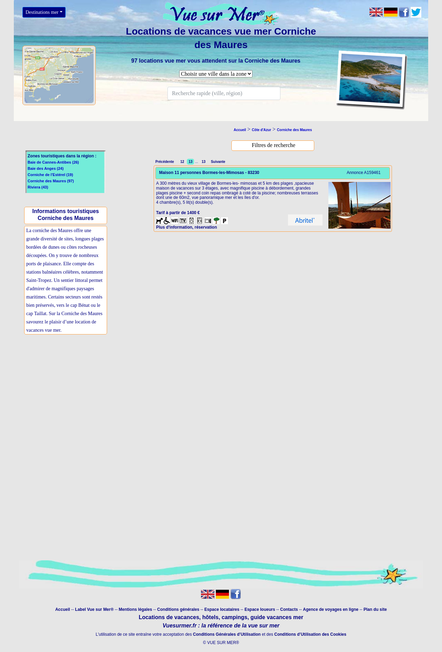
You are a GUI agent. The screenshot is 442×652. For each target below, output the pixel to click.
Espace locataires (221, 609)
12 (182, 162)
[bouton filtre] (273, 145)
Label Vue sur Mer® (94, 609)
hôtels (210, 617)
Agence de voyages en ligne (330, 609)
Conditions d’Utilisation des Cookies (310, 634)
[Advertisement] (67, 393)
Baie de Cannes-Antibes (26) (53, 162)
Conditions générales (178, 609)
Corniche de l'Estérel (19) (50, 175)
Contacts (289, 609)
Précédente (165, 162)
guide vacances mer (276, 617)
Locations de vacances (169, 617)
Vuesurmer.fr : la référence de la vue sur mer (221, 625)
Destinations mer (42, 12)
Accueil (62, 609)
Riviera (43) (38, 187)
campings (235, 617)
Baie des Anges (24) (46, 168)
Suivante (217, 162)
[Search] (223, 93)
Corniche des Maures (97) (51, 181)
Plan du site (375, 609)
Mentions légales (135, 609)
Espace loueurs (259, 609)
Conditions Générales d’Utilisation (227, 634)
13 (203, 162)
